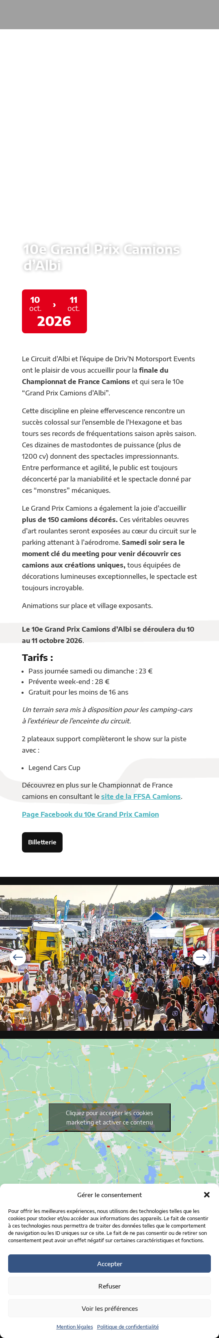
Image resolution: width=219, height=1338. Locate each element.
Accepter (109, 1263)
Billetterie (42, 842)
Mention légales (74, 1327)
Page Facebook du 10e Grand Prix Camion (90, 814)
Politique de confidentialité (128, 1327)
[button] (207, 1195)
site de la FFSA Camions (141, 796)
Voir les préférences (110, 1308)
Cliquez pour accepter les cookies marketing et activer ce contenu (109, 1117)
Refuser (109, 1286)
